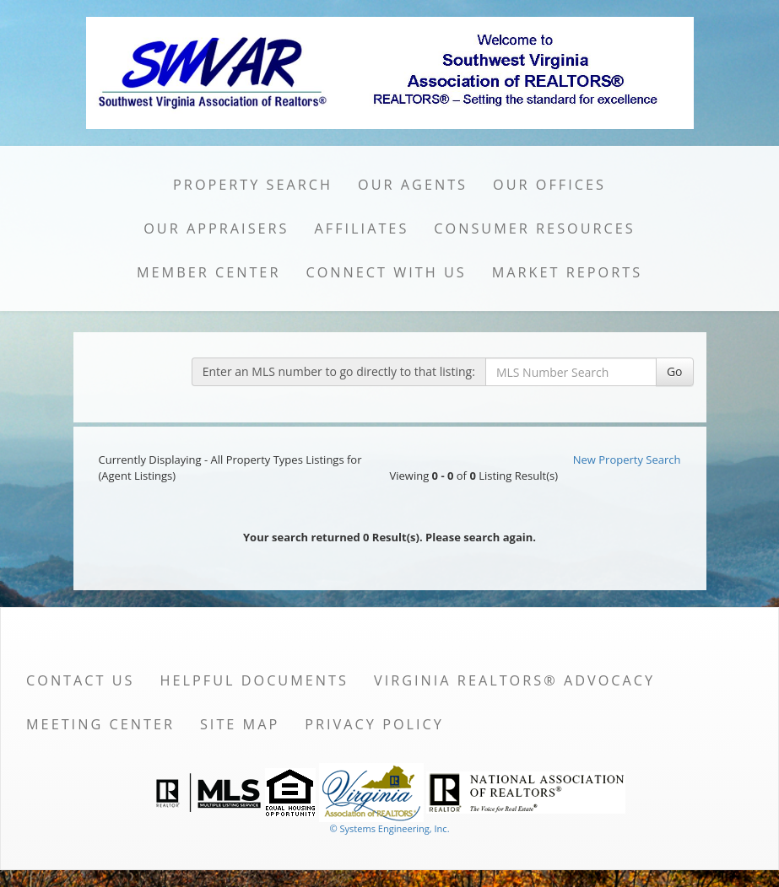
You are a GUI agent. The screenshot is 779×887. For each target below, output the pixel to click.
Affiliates (362, 228)
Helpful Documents (254, 680)
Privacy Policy (374, 724)
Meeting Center (100, 724)
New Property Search (627, 459)
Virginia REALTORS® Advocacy (514, 680)
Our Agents (413, 184)
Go (675, 371)
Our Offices (549, 184)
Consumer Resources (534, 228)
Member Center (209, 272)
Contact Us (80, 680)
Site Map (239, 724)
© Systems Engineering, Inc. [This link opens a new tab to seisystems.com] (389, 828)
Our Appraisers (216, 228)
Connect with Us (386, 272)
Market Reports (567, 272)
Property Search (253, 184)
